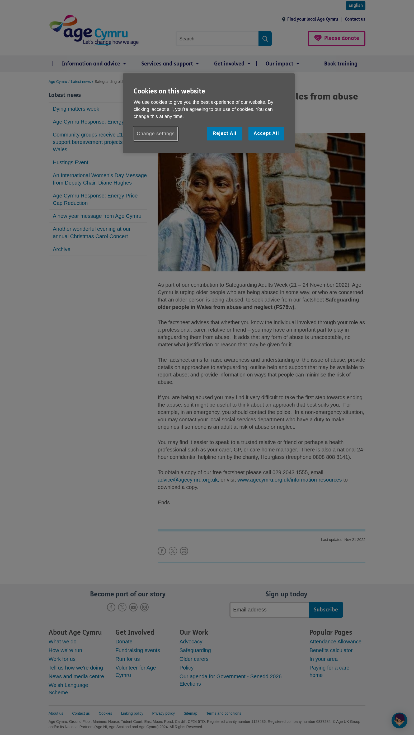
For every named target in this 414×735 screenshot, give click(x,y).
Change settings (156, 133)
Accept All (266, 133)
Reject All (224, 133)
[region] (209, 113)
